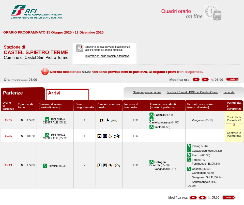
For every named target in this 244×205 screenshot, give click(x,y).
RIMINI (53, 165)
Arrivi (54, 93)
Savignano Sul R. (203, 177)
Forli (194, 159)
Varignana (198, 120)
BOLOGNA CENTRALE (54, 121)
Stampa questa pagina (147, 92)
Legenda (229, 92)
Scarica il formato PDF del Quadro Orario (192, 92)
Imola (158, 127)
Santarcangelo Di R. (204, 181)
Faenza (196, 155)
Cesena (197, 168)
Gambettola (199, 172)
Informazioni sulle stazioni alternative (107, 55)
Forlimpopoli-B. (201, 163)
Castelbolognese (160, 122)
